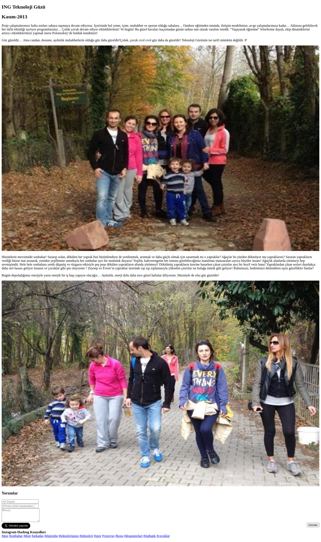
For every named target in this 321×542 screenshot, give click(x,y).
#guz (5, 538)
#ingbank (149, 538)
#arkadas (38, 538)
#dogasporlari (133, 538)
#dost (27, 538)
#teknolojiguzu (69, 538)
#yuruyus (108, 538)
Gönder (313, 527)
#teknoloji (86, 538)
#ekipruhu (51, 538)
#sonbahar (16, 538)
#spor (97, 538)
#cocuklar (163, 538)
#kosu (119, 538)
